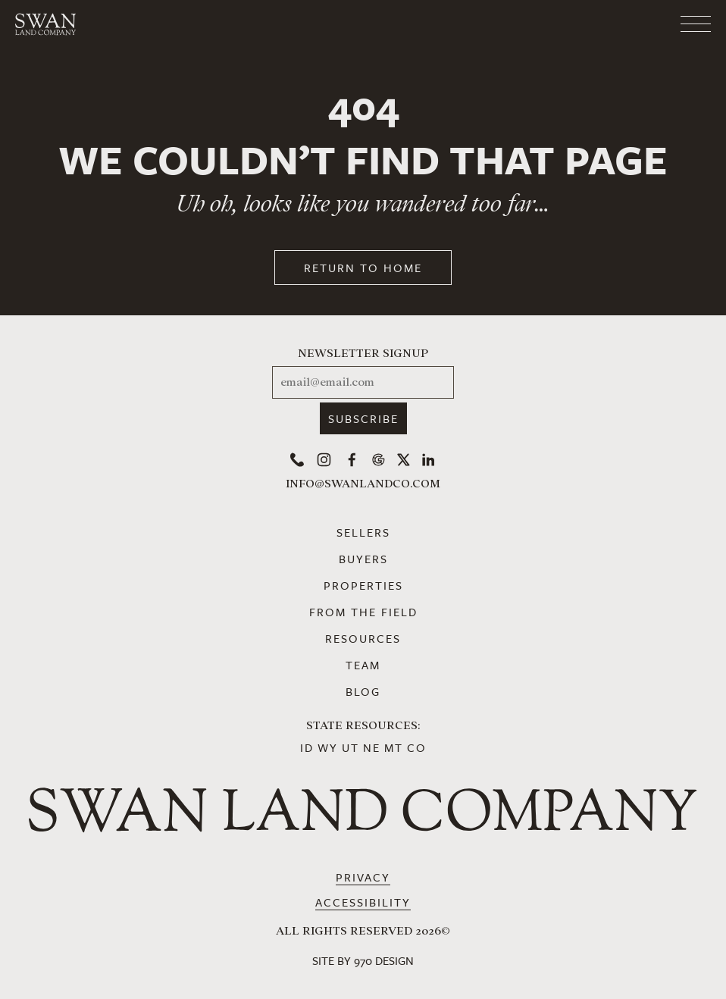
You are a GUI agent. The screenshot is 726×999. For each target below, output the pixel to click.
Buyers (363, 558)
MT (393, 747)
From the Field (363, 611)
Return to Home (363, 267)
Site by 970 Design (363, 960)
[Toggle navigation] (635, 24)
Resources (363, 638)
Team (363, 664)
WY (328, 747)
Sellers (363, 532)
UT (350, 747)
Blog (363, 691)
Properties (363, 585)
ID (307, 747)
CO (417, 747)
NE (371, 747)
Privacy (363, 877)
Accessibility (363, 902)
